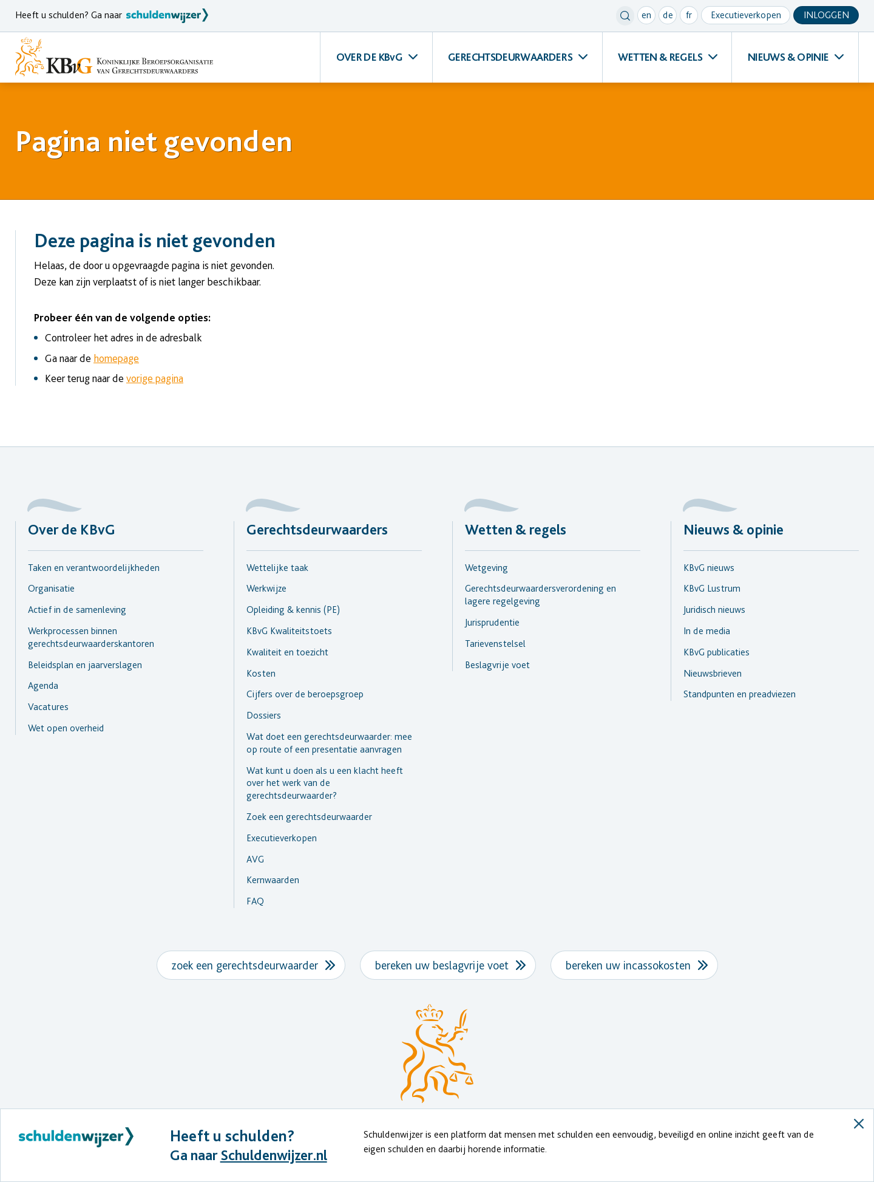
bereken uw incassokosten (628, 965)
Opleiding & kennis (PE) (293, 609)
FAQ (255, 901)
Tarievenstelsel (495, 643)
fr (689, 15)
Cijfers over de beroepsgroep (305, 694)
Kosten (261, 673)
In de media (706, 631)
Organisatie (51, 588)
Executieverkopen (746, 15)
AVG (255, 859)
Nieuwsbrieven (712, 673)
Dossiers (263, 715)
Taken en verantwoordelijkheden (94, 567)
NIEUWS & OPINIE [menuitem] (788, 56)
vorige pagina (154, 378)
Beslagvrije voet (497, 665)
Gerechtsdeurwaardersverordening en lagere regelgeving (540, 594)
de (668, 15)
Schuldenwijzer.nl (273, 1155)
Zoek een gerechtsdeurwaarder (309, 816)
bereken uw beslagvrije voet (442, 965)
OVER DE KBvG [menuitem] (369, 56)
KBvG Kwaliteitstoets (289, 631)
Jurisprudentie (492, 622)
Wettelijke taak (277, 567)
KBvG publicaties (716, 652)
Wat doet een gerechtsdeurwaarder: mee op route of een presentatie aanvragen (329, 743)
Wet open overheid (66, 728)
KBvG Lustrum (711, 588)
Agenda (43, 685)
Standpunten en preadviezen (739, 694)
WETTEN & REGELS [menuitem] (660, 56)
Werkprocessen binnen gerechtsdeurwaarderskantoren (91, 637)
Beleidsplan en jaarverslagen (85, 665)
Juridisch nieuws (714, 609)
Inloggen (826, 15)
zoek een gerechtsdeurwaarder (245, 965)
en (646, 15)
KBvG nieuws (708, 567)
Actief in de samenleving (77, 609)
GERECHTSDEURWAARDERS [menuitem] (510, 56)
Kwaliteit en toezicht (287, 652)
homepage (116, 358)
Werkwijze (266, 588)
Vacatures (48, 706)
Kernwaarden (272, 880)
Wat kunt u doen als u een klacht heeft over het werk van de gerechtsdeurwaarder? (324, 783)
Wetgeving (486, 567)
